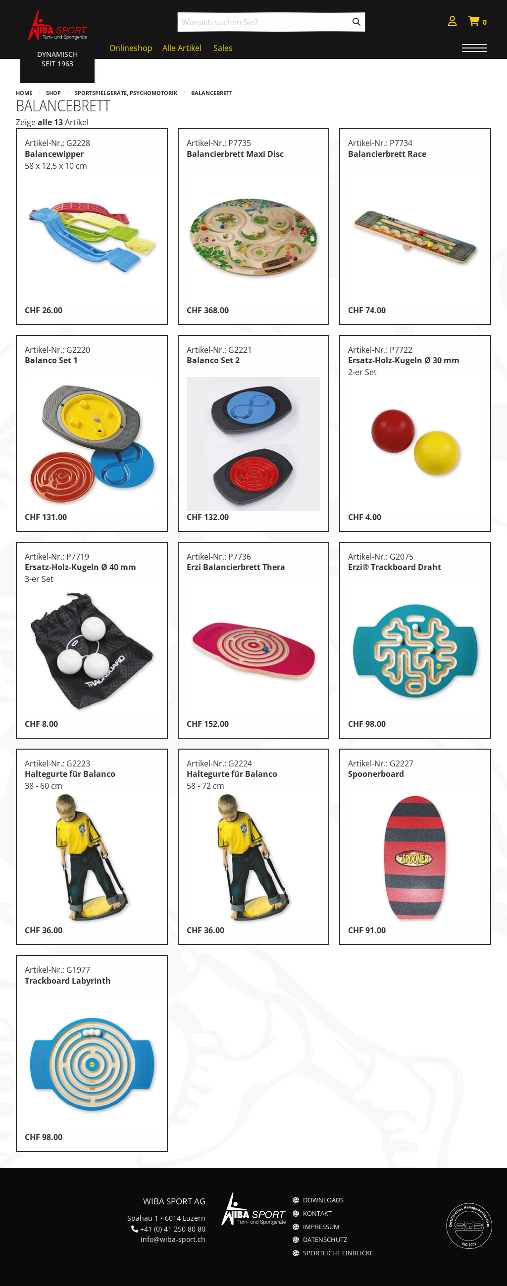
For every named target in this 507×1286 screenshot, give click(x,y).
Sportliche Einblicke (338, 1253)
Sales (223, 48)
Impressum (321, 1227)
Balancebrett (211, 92)
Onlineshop (130, 48)
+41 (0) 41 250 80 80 (172, 1229)
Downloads (323, 1200)
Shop (53, 92)
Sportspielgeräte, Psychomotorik (126, 92)
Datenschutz (325, 1240)
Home (24, 92)
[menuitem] (452, 22)
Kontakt (317, 1213)
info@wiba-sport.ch (173, 1239)
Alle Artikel (182, 48)
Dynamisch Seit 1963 (57, 58)
